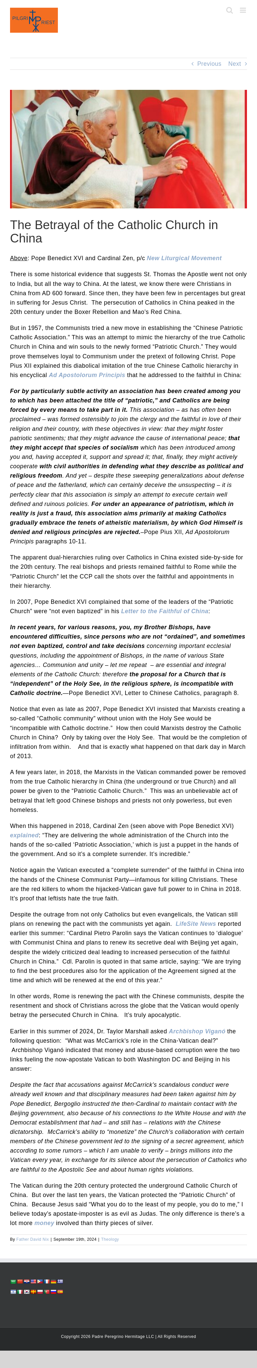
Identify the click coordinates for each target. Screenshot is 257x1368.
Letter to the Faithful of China (164, 611)
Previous (209, 63)
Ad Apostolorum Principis (87, 375)
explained (24, 835)
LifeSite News (196, 923)
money (44, 1223)
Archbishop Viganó (197, 1031)
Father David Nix (32, 1239)
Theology (110, 1239)
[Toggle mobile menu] (243, 10)
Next (234, 63)
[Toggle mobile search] (229, 10)
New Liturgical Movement (184, 258)
